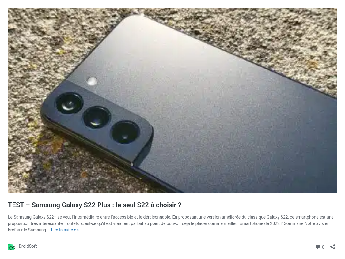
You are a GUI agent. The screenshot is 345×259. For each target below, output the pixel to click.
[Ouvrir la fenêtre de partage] (332, 245)
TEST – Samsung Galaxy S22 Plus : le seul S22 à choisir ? (94, 205)
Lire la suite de (65, 229)
